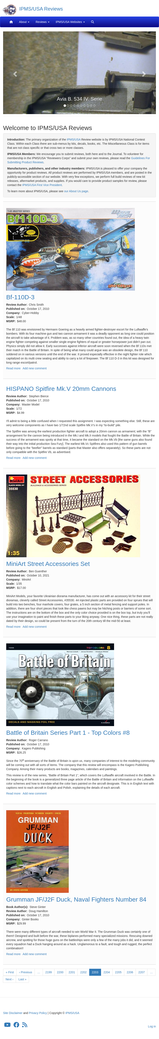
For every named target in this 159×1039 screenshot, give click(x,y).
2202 (83, 972)
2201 (72, 972)
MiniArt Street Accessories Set (48, 563)
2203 (96, 973)
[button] (14, 72)
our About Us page (76, 191)
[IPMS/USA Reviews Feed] (24, 1026)
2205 (118, 972)
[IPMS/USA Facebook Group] (16, 1026)
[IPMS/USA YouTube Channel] (7, 1026)
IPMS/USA (74, 139)
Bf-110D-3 (20, 297)
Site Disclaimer (12, 1013)
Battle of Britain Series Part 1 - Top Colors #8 (68, 732)
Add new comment (35, 368)
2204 (107, 972)
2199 (48, 972)
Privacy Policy (38, 1013)
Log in (152, 1026)
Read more (13, 368)
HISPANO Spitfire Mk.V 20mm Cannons (61, 388)
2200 (60, 972)
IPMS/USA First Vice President (42, 185)
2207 (141, 972)
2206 (130, 972)
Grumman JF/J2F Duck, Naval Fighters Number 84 (76, 899)
